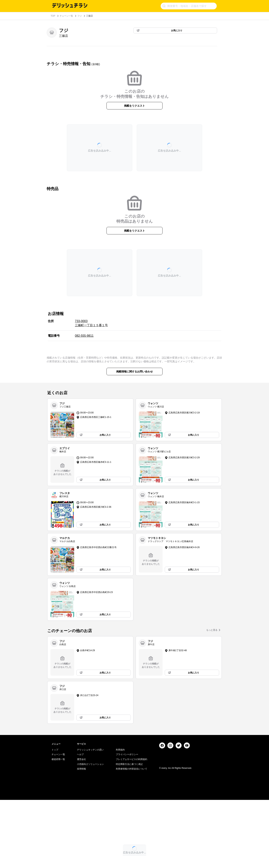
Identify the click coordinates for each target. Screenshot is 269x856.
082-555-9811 (84, 335)
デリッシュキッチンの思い (90, 806)
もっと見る (211, 630)
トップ (55, 806)
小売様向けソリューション (90, 820)
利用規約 (120, 806)
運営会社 (81, 815)
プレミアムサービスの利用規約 (131, 815)
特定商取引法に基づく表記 (129, 820)
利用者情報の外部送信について (131, 825)
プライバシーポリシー (127, 810)
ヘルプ (80, 810)
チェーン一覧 (66, 16)
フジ (79, 16)
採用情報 (81, 825)
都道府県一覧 (58, 815)
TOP (53, 16)
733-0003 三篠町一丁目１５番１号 (91, 323)
